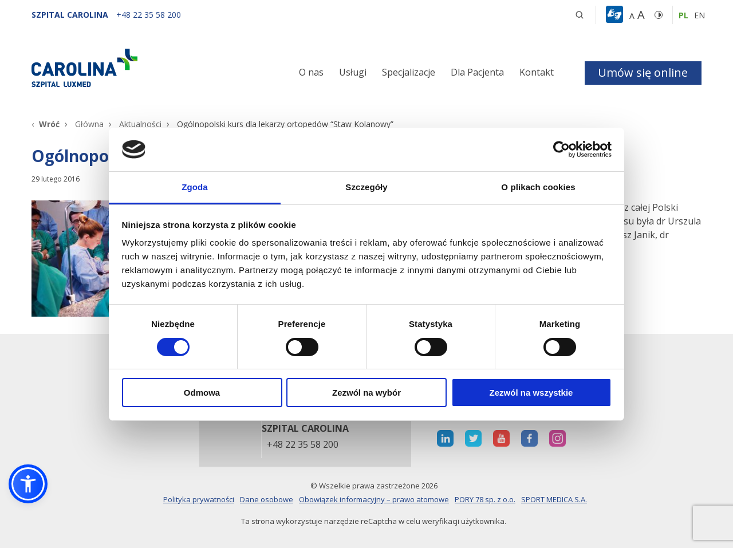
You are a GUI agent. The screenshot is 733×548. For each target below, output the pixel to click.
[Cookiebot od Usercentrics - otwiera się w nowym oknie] (561, 149)
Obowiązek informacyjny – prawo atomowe (374, 499)
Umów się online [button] (643, 72)
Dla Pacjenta (477, 72)
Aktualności (140, 124)
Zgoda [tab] (195, 187)
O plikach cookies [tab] (538, 187)
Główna (89, 124)
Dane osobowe (266, 499)
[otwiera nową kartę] (445, 438)
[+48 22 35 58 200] (148, 14)
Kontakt (536, 72)
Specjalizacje (408, 72)
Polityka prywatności (198, 499)
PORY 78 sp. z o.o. (485, 499)
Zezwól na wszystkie (531, 392)
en (699, 15)
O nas (311, 72)
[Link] (137, 67)
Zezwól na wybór (366, 392)
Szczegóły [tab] (366, 187)
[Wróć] (45, 124)
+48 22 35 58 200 (302, 445)
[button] (616, 15)
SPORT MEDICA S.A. (554, 499)
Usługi (352, 72)
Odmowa (202, 392)
